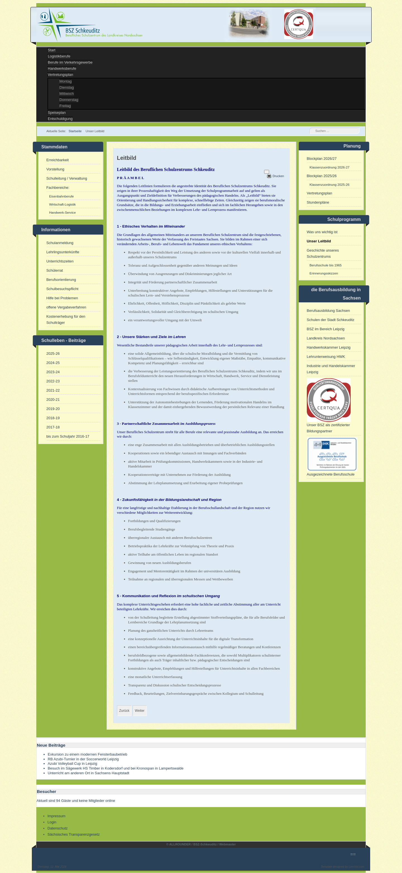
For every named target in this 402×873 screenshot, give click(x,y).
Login (51, 822)
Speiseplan (57, 112)
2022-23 (53, 381)
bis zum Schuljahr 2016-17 (67, 436)
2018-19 (53, 418)
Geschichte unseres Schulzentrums (323, 253)
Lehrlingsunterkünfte (62, 252)
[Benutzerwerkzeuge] (266, 172)
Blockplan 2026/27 (322, 158)
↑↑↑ (353, 854)
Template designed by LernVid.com (342, 866)
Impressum (56, 816)
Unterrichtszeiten (60, 261)
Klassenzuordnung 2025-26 (330, 184)
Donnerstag (68, 100)
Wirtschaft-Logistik (62, 204)
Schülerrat (54, 270)
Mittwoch (66, 93)
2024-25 (53, 363)
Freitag (65, 106)
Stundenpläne (318, 202)
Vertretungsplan (60, 75)
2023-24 (53, 372)
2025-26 (53, 353)
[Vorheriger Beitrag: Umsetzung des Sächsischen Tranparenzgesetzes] (124, 710)
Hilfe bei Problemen (62, 298)
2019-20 (53, 409)
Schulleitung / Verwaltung (66, 178)
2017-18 (53, 427)
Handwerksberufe (62, 68)
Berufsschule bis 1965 (326, 265)
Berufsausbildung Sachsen (328, 310)
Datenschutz (57, 828)
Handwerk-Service (62, 212)
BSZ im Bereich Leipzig (325, 329)
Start (51, 50)
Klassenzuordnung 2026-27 (330, 167)
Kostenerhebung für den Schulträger (65, 319)
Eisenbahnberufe (61, 196)
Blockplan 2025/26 (322, 176)
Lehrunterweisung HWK (326, 356)
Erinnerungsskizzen (324, 273)
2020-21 (53, 399)
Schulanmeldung (59, 243)
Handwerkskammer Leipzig (329, 347)
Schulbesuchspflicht (62, 289)
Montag (65, 81)
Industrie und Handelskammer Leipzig (331, 369)
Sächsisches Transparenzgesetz (73, 834)
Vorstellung (55, 169)
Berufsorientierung (61, 280)
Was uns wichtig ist (322, 232)
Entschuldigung (60, 119)
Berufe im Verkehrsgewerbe (70, 62)
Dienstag (66, 87)
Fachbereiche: (57, 187)
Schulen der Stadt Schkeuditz (331, 320)
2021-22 (53, 390)
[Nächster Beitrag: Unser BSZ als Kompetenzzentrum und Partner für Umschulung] (140, 710)
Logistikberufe (59, 56)
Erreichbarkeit (57, 160)
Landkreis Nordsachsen (326, 338)
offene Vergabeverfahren (66, 307)
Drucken (278, 176)
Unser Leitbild (319, 241)
